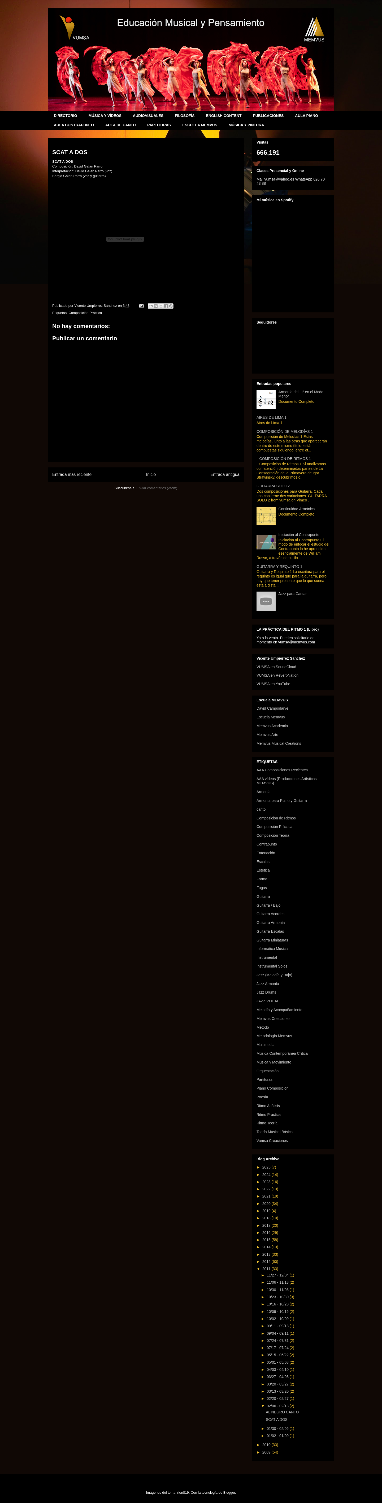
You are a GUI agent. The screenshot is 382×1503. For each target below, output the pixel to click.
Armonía (264, 792)
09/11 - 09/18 (278, 1326)
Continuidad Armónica (297, 509)
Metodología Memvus (274, 1036)
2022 (267, 1189)
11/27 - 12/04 (278, 1275)
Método (263, 1027)
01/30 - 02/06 (278, 1428)
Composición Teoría (273, 835)
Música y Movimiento (274, 1062)
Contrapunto (267, 844)
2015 (267, 1240)
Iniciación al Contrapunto (299, 535)
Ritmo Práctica (269, 1114)
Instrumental (267, 957)
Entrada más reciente (72, 474)
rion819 (183, 1492)
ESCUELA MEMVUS (199, 125)
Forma (262, 879)
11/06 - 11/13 (278, 1282)
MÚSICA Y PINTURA (246, 125)
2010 (267, 1445)
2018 (267, 1218)
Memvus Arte (267, 734)
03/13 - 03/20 (278, 1391)
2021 (267, 1196)
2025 (267, 1167)
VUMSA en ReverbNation (277, 675)
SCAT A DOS (277, 1419)
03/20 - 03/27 (278, 1384)
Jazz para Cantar (293, 594)
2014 (267, 1247)
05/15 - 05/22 (278, 1355)
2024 (267, 1175)
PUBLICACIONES (268, 116)
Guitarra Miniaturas (272, 940)
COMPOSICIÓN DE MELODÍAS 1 (285, 431)
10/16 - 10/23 (278, 1304)
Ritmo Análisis (268, 1106)
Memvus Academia (272, 726)
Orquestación (268, 1071)
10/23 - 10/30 (278, 1297)
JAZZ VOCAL (268, 1001)
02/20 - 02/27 (278, 1398)
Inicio (151, 474)
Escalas (263, 862)
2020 (267, 1203)
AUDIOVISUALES (148, 116)
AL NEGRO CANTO (282, 1412)
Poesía (262, 1097)
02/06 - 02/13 (278, 1406)
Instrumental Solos (272, 966)
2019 (267, 1211)
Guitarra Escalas (270, 931)
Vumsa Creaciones (272, 1140)
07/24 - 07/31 (278, 1340)
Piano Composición (273, 1088)
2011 (267, 1269)
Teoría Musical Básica (275, 1132)
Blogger (229, 1492)
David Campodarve (272, 708)
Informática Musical (273, 949)
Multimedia (266, 1045)
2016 (267, 1232)
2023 (267, 1182)
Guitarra (263, 896)
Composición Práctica (85, 313)
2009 (267, 1452)
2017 (267, 1225)
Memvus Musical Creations (279, 743)
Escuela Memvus (271, 717)
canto (261, 809)
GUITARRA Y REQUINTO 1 (279, 566)
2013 (267, 1254)
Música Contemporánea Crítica (282, 1053)
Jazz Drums (266, 992)
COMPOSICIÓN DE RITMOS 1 (285, 459)
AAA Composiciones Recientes (282, 770)
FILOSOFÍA (185, 116)
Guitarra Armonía (271, 922)
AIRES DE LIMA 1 (271, 417)
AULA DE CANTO (120, 125)
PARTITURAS (159, 125)
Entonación (266, 853)
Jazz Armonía (268, 984)
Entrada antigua (225, 474)
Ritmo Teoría (267, 1123)
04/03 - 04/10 (278, 1369)
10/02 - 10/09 (278, 1319)
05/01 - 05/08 (278, 1362)
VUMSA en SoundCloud (276, 667)
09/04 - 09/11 (278, 1333)
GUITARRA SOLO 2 (273, 486)
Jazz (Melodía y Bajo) (274, 975)
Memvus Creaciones (273, 1018)
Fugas (262, 888)
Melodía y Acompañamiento (279, 1010)
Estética (263, 870)
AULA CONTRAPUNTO (74, 125)
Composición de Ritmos (276, 818)
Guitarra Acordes (270, 914)
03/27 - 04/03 (278, 1377)
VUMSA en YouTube (273, 684)
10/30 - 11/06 (278, 1290)
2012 (267, 1261)
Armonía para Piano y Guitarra (282, 800)
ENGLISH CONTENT (224, 116)
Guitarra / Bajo (268, 905)
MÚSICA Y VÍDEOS (105, 116)
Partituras (264, 1079)
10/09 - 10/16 (278, 1311)
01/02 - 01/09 (278, 1436)
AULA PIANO (306, 116)
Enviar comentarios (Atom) (156, 488)
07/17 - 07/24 (278, 1348)
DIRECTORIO (65, 116)
